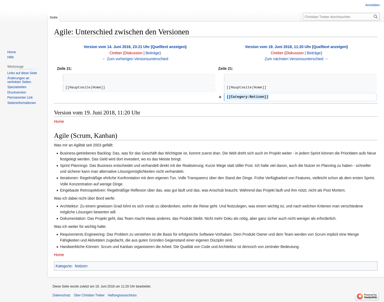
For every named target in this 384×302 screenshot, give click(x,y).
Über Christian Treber (89, 295)
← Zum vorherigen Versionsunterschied (135, 59)
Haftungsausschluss (122, 295)
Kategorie (64, 266)
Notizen (81, 266)
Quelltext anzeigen (168, 47)
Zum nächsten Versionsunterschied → (296, 59)
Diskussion (133, 53)
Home (59, 121)
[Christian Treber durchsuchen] (341, 16)
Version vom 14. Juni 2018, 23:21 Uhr (117, 47)
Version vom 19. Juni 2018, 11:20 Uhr (278, 47)
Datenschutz (62, 295)
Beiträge (153, 53)
